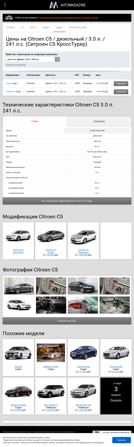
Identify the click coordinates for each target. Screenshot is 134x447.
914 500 (17, 410)
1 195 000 (82, 410)
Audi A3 (18, 366)
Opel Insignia (83, 366)
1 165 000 (50, 410)
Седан (8, 83)
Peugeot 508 (116, 366)
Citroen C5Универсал (83, 251)
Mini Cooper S (51, 405)
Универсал (10, 91)
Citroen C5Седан (51, 251)
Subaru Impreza (18, 405)
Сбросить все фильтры (16, 65)
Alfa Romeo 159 (83, 405)
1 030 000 (82, 255)
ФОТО (33, 27)
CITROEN (10, 27)
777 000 (82, 371)
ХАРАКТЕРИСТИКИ (78, 27)
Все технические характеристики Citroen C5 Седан (67, 201)
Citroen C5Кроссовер (18, 251)
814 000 (115, 371)
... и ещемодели (116, 392)
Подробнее (121, 84)
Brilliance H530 (51, 366)
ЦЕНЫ (59, 27)
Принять (121, 440)
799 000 (50, 255)
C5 (22, 27)
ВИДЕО (46, 27)
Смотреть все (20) (67, 321)
